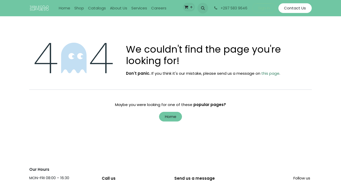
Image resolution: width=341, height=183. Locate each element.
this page (270, 73)
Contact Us (295, 8)
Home (170, 116)
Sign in (264, 8)
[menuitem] (64, 8)
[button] (202, 8)
